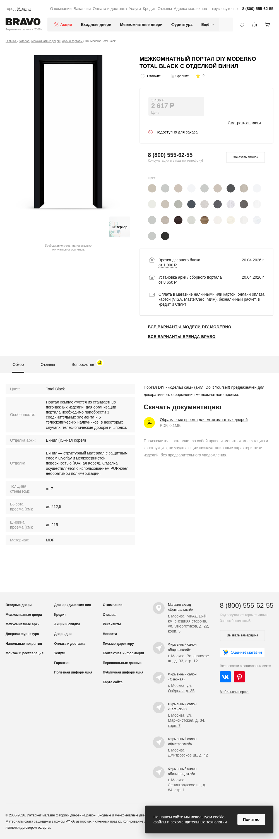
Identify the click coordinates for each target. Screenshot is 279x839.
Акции (66, 24)
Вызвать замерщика (242, 635)
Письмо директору (118, 644)
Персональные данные (122, 663)
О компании (60, 8)
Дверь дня (62, 634)
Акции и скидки (67, 624)
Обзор (18, 364)
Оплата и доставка (110, 8)
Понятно (251, 819)
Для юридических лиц (72, 605)
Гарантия (61, 663)
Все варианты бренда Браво (181, 336)
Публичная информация (123, 672)
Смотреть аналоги (244, 123)
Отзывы (165, 8)
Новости (110, 634)
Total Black (55, 389)
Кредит (149, 8)
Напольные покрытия (24, 644)
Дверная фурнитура (22, 634)
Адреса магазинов (190, 8)
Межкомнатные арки (23, 624)
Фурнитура (182, 24)
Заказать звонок (245, 157)
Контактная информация (123, 653)
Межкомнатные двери (141, 24)
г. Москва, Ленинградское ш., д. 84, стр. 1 (187, 785)
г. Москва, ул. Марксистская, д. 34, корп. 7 (186, 720)
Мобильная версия (234, 692)
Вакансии (82, 8)
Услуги (135, 8)
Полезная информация (73, 672)
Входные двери (96, 24)
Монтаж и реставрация (25, 653)
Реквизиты (112, 624)
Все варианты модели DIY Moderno (189, 327)
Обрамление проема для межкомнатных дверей (204, 419)
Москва (24, 9)
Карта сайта (112, 682)
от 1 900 (167, 265)
